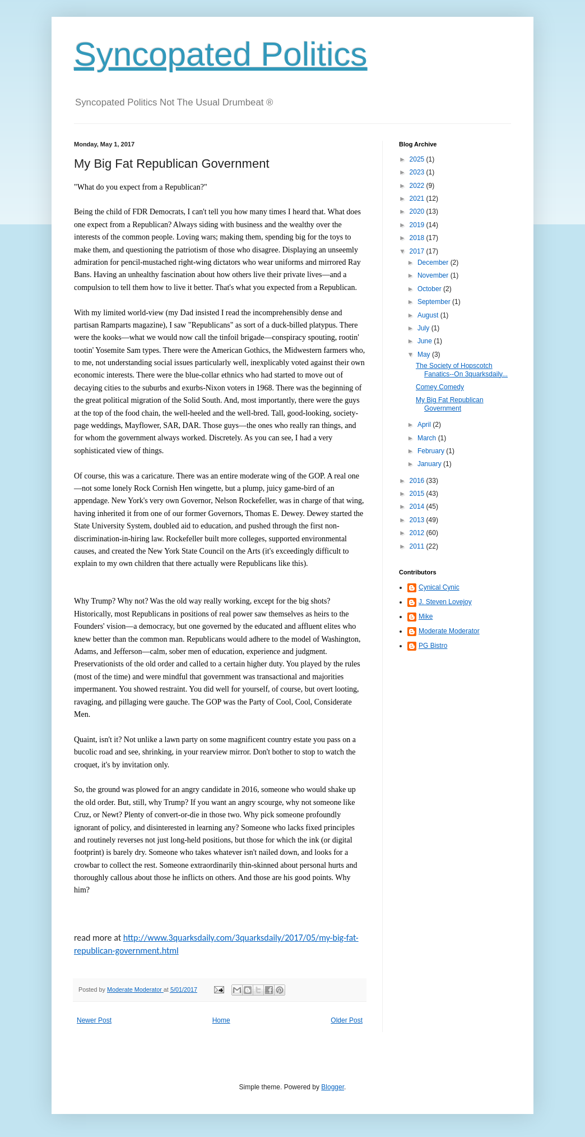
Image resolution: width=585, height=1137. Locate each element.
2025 (418, 159)
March (427, 438)
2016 (418, 481)
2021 (418, 198)
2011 (418, 546)
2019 (418, 225)
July (424, 328)
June (425, 341)
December (434, 262)
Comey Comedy (440, 387)
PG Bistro (433, 646)
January (430, 464)
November (434, 275)
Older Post (347, 1020)
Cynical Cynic (439, 587)
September (434, 302)
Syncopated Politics (221, 54)
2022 (418, 186)
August (428, 315)
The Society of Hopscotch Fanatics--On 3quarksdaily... (462, 370)
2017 (418, 251)
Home (221, 1020)
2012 (418, 533)
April (425, 425)
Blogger (332, 1087)
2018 (418, 238)
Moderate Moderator (449, 631)
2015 (418, 494)
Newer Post (94, 1020)
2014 (418, 506)
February (431, 451)
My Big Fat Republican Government (450, 404)
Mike (426, 616)
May (424, 354)
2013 (418, 520)
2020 (418, 211)
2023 (418, 172)
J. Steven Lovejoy (445, 602)
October (430, 289)
